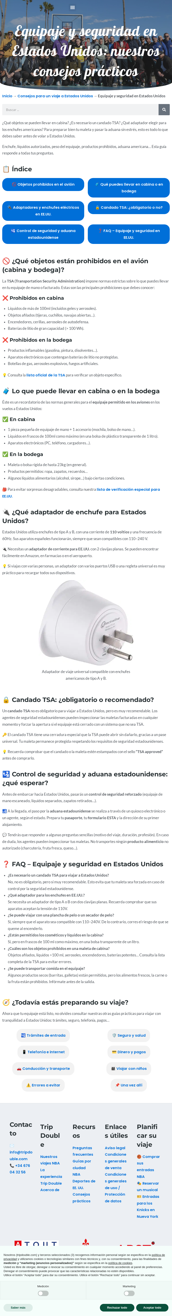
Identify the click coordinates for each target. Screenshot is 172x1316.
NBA (76, 1180)
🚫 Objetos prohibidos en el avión (43, 190)
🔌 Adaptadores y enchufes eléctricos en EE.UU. (43, 216)
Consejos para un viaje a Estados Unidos (55, 101)
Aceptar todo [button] (152, 1307)
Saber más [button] (18, 1307)
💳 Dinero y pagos (129, 1057)
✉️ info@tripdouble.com (21, 1158)
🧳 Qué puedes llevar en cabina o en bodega (129, 193)
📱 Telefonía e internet (43, 1057)
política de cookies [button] (120, 1263)
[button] (72, 10)
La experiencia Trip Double (51, 1182)
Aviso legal (115, 1153)
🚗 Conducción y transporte (43, 1074)
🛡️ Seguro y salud (129, 1041)
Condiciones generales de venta (116, 1166)
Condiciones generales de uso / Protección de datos (116, 1193)
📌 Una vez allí (128, 1090)
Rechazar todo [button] (117, 1307)
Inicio (7, 101)
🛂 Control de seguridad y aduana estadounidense (43, 240)
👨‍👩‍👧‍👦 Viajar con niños (129, 1074)
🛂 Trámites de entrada (43, 1041)
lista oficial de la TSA (45, 380)
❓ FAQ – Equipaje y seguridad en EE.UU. (129, 240)
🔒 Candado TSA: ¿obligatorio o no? (129, 213)
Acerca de (49, 1195)
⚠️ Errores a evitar (43, 1090)
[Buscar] (164, 115)
